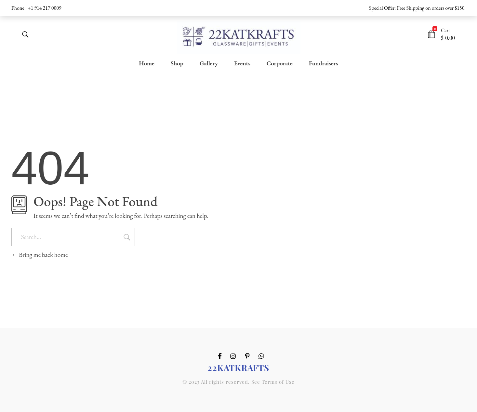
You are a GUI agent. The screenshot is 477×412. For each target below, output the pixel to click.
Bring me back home (39, 255)
